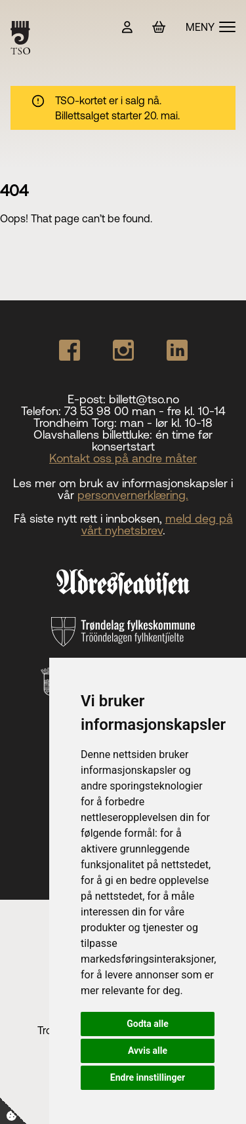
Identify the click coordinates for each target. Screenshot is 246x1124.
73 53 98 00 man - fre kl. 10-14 (145, 411)
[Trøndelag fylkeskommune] (122, 632)
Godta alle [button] (148, 1023)
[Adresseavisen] (123, 582)
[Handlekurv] (159, 27)
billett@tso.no (144, 399)
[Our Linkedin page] (177, 350)
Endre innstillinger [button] (147, 1077)
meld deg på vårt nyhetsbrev (157, 524)
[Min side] (127, 27)
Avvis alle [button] (147, 1050)
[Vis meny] (211, 27)
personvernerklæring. (132, 495)
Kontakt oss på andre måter (123, 458)
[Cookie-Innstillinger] (13, 1111)
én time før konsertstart (152, 440)
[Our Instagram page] (123, 350)
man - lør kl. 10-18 (166, 423)
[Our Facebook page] (69, 350)
